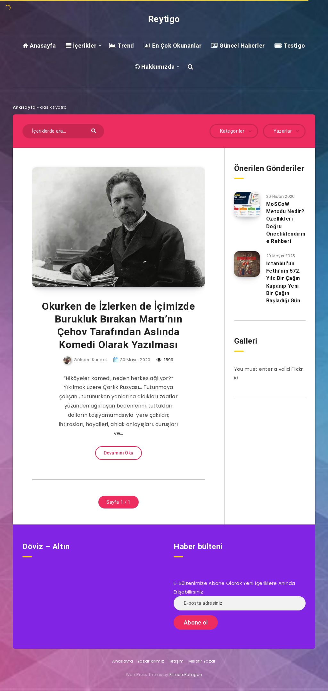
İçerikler (81, 45)
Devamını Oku (119, 452)
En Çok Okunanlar (172, 45)
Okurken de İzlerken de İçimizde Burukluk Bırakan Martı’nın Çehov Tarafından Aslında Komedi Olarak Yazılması (118, 325)
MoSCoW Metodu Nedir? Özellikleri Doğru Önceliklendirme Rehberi (285, 222)
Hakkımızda (155, 66)
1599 (165, 360)
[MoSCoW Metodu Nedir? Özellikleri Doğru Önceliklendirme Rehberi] (247, 204)
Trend (121, 45)
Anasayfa (39, 45)
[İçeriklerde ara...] (63, 131)
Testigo (290, 45)
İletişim (176, 661)
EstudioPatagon (185, 674)
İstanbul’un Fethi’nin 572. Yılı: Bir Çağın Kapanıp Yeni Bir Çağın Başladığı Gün (283, 282)
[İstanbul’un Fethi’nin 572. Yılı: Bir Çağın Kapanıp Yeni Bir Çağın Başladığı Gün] (247, 264)
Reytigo (164, 19)
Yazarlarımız (150, 661)
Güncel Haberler (238, 45)
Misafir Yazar (202, 661)
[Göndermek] (94, 130)
